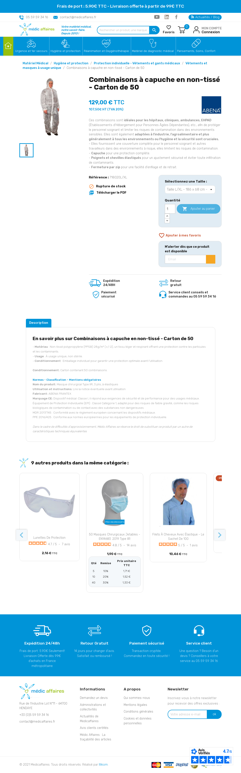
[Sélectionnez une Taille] (190, 189)
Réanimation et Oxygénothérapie (106, 51)
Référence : (99, 177)
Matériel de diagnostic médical (153, 51)
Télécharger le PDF (107, 192)
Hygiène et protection (66, 51)
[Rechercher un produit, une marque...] (128, 30)
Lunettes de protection (49, 538)
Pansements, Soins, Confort (196, 51)
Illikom (103, 764)
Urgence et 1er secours (31, 51)
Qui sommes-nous (137, 698)
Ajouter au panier (198, 208)
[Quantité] (170, 209)
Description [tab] (38, 323)
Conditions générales (138, 711)
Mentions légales (135, 705)
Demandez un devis (94, 698)
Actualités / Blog (205, 17)
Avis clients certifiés (94, 728)
